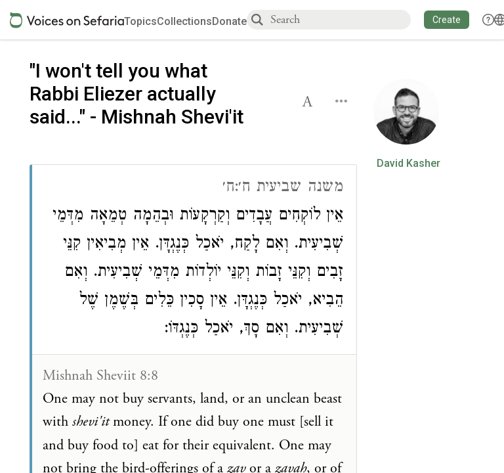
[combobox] (340, 19)
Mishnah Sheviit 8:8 (100, 376)
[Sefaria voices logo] (67, 20)
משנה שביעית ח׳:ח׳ (282, 188)
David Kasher (408, 163)
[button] (446, 20)
